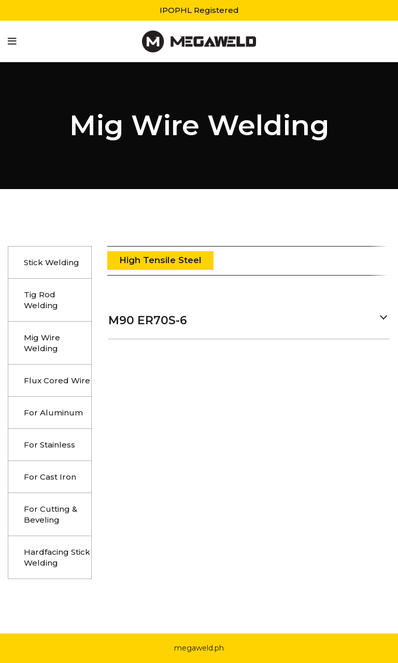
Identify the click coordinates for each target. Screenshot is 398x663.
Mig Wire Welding (42, 343)
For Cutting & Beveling (50, 514)
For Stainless (49, 445)
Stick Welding (51, 262)
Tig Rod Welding (41, 300)
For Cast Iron (50, 477)
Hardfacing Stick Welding (57, 557)
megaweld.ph (199, 648)
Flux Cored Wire (57, 380)
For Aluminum (53, 412)
